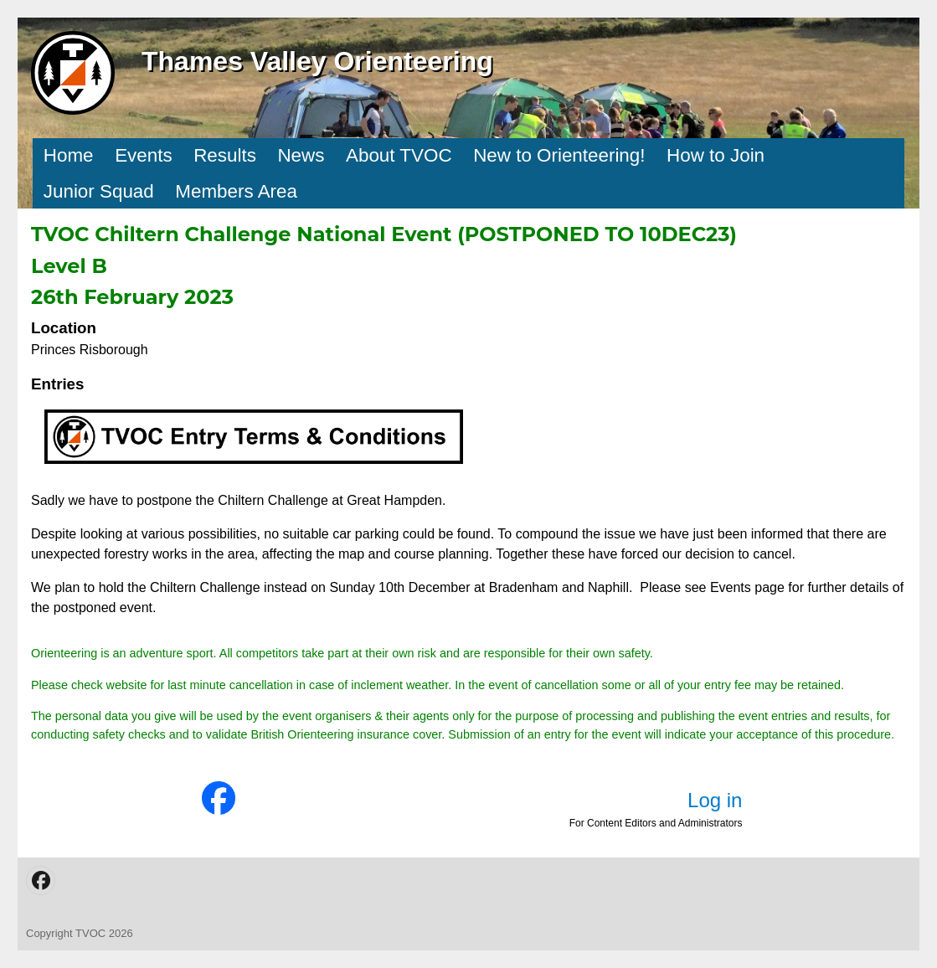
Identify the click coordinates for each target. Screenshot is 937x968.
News (300, 155)
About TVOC (399, 155)
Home (69, 155)
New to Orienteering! (559, 155)
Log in (714, 800)
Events (143, 155)
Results (224, 155)
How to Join (716, 155)
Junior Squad (99, 191)
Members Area (236, 191)
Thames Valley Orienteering (317, 61)
